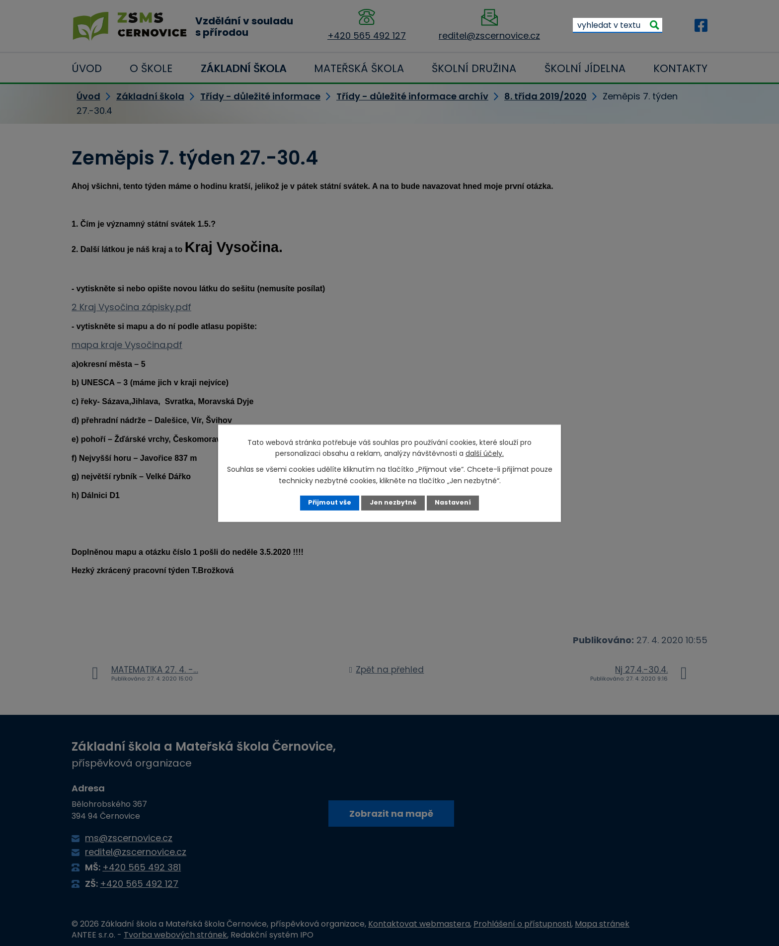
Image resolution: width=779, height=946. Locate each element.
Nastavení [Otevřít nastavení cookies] (453, 502)
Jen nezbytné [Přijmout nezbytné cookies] (393, 502)
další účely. (485, 453)
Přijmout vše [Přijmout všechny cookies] (329, 502)
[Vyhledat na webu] (617, 25)
